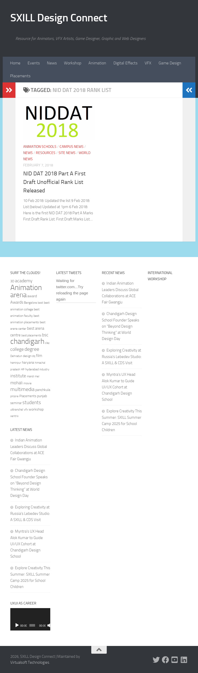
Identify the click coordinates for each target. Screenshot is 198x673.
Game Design (170, 63)
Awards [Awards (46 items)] (16, 302)
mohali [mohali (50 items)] (16, 382)
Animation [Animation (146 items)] (26, 287)
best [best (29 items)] (40, 302)
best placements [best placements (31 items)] (31, 335)
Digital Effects (125, 63)
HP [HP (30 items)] (22, 369)
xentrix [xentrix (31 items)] (14, 416)
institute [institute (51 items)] (18, 375)
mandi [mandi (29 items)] (30, 376)
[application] (30, 619)
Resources (45, 153)
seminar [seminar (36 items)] (16, 403)
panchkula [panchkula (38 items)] (42, 390)
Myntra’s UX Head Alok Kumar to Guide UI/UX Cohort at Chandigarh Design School (27, 544)
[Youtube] (174, 659)
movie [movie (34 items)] (27, 383)
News (52, 63)
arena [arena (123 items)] (18, 295)
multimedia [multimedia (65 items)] (22, 389)
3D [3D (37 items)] (12, 281)
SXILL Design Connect (58, 17)
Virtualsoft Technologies (29, 662)
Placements (20, 75)
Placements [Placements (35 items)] (27, 396)
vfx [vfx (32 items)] (26, 409)
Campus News (72, 146)
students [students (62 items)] (31, 402)
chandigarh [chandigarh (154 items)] (27, 341)
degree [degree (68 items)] (31, 349)
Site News (67, 153)
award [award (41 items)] (32, 296)
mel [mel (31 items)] (37, 376)
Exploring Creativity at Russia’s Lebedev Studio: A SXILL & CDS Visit (30, 513)
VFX (148, 63)
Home (15, 63)
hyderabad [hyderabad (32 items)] (32, 369)
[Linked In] (184, 659)
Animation (97, 63)
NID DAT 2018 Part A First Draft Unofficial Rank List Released (54, 182)
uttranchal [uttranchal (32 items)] (16, 409)
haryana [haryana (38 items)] (28, 362)
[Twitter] (156, 659)
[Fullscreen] (47, 625)
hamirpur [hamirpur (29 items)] (15, 362)
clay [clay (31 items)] (47, 343)
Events (34, 63)
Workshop (72, 63)
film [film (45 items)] (39, 355)
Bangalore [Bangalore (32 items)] (30, 302)
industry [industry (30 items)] (44, 369)
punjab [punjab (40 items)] (42, 396)
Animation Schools (39, 146)
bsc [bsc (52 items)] (45, 334)
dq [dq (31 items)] (33, 356)
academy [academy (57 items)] (23, 281)
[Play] (17, 625)
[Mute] (43, 625)
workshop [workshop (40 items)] (36, 409)
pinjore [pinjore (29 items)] (14, 396)
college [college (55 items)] (17, 349)
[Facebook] (165, 659)
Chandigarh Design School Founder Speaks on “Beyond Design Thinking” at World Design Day (29, 483)
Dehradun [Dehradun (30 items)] (16, 356)
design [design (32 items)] (27, 356)
